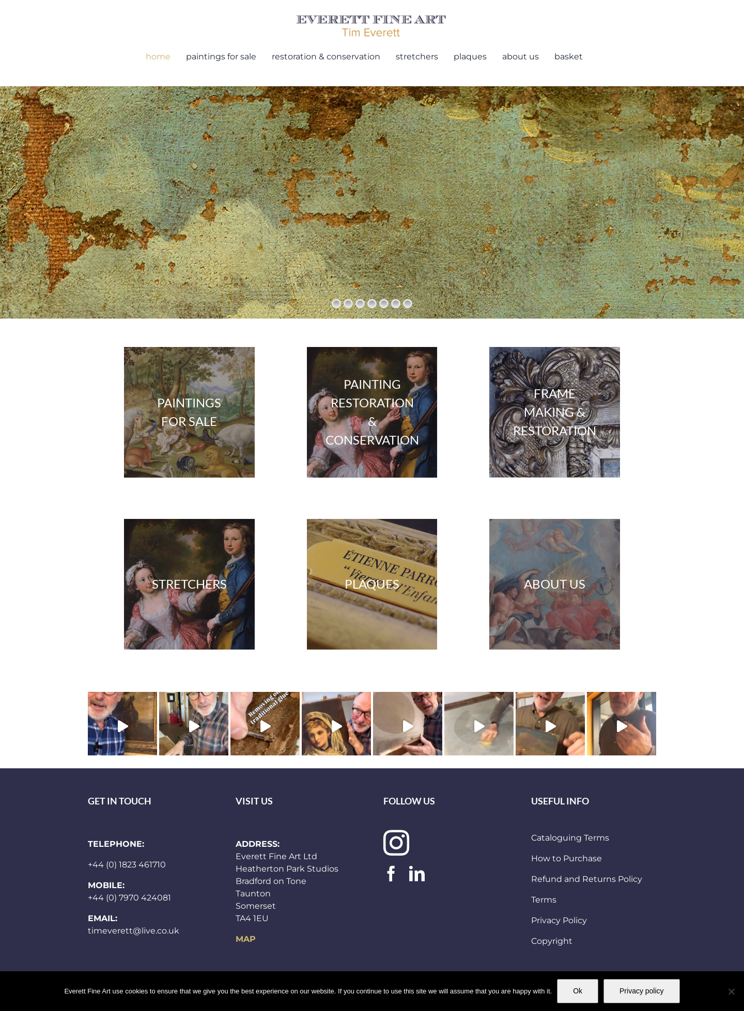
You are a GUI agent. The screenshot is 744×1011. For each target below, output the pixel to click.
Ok (577, 991)
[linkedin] (417, 873)
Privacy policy (641, 991)
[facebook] (391, 873)
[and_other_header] (554, 584)
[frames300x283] (554, 412)
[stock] (189, 412)
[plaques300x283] (372, 584)
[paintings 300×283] (372, 412)
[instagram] (396, 843)
